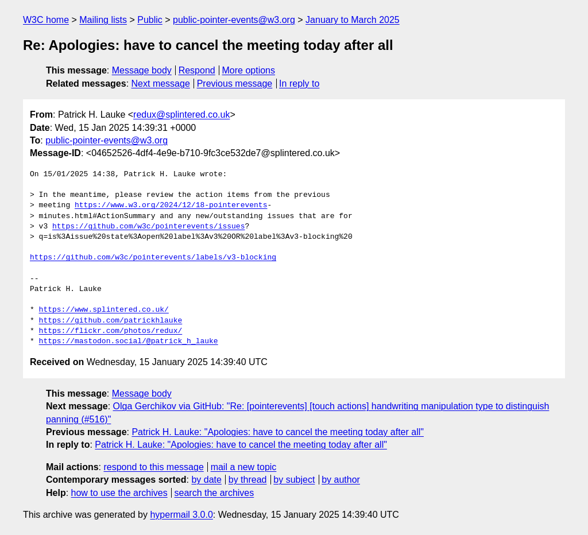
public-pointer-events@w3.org (234, 20)
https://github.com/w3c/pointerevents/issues (148, 227)
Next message (160, 83)
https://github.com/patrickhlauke (111, 321)
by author (341, 479)
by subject (294, 479)
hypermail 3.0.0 (181, 515)
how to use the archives (119, 493)
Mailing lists (103, 20)
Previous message (235, 83)
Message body (142, 70)
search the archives (214, 493)
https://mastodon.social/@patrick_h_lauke (128, 341)
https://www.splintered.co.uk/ (104, 310)
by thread (248, 479)
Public (150, 20)
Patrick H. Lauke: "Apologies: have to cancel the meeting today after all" (277, 432)
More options (249, 70)
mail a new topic (244, 467)
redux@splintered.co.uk (181, 114)
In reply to (299, 83)
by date (206, 479)
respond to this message (153, 467)
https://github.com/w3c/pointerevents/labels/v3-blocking (153, 258)
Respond (197, 70)
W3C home (46, 20)
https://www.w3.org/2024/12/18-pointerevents (171, 205)
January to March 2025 (352, 20)
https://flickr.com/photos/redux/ (111, 331)
